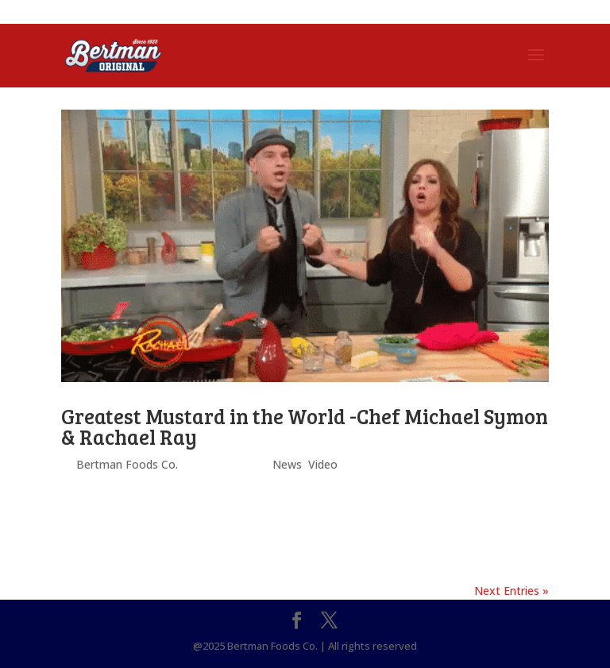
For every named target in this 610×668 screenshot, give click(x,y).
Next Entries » (511, 590)
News (287, 464)
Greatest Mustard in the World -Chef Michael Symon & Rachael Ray (304, 426)
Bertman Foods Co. (127, 464)
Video (323, 464)
